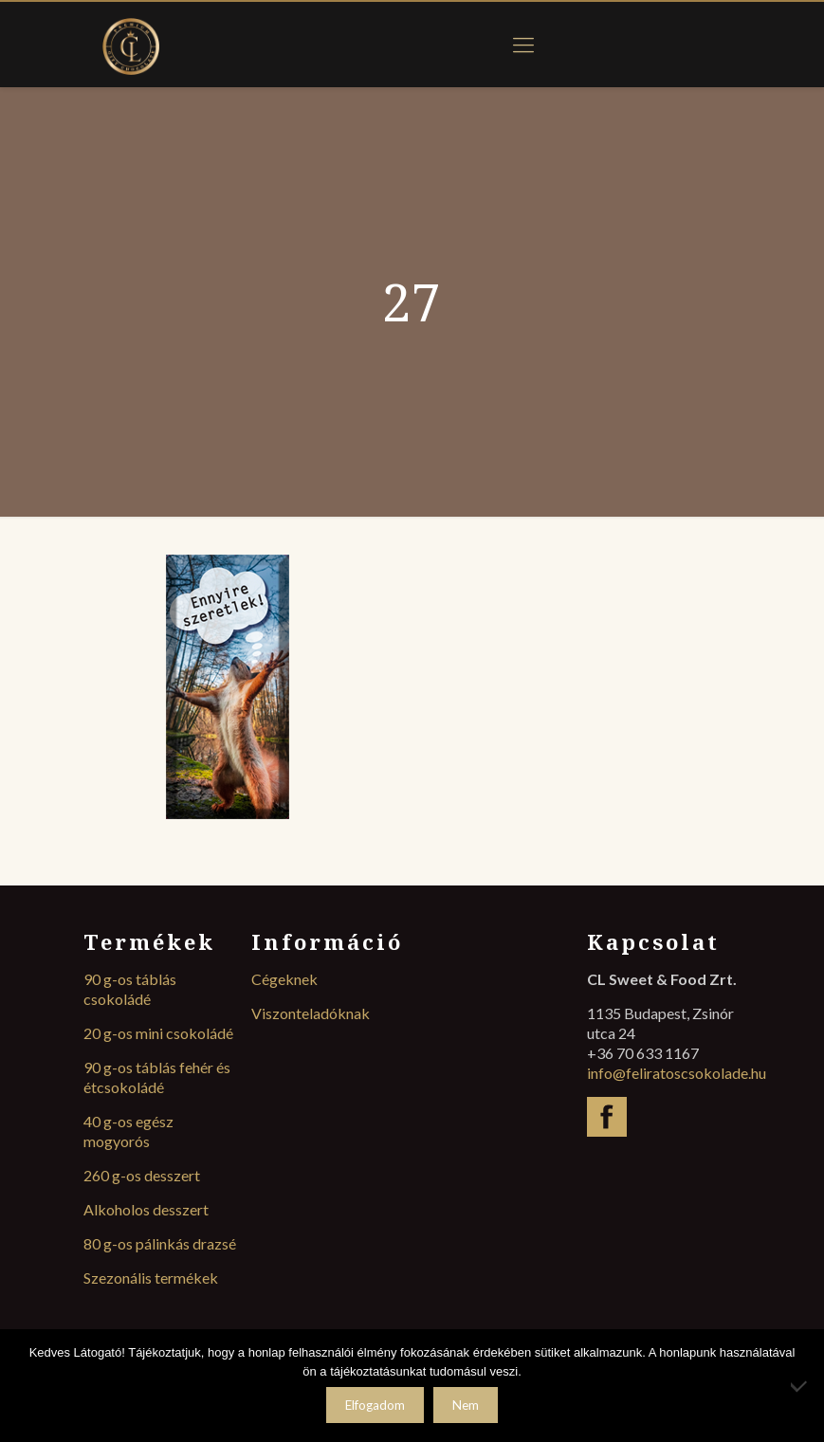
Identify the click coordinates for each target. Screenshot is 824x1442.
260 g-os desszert (141, 1175)
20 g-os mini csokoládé (158, 1033)
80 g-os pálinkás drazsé (159, 1243)
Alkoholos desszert (146, 1209)
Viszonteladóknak (310, 1013)
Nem (465, 1405)
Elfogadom (375, 1405)
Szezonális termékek (150, 1278)
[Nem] (800, 1386)
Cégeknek (284, 979)
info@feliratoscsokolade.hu (676, 1073)
